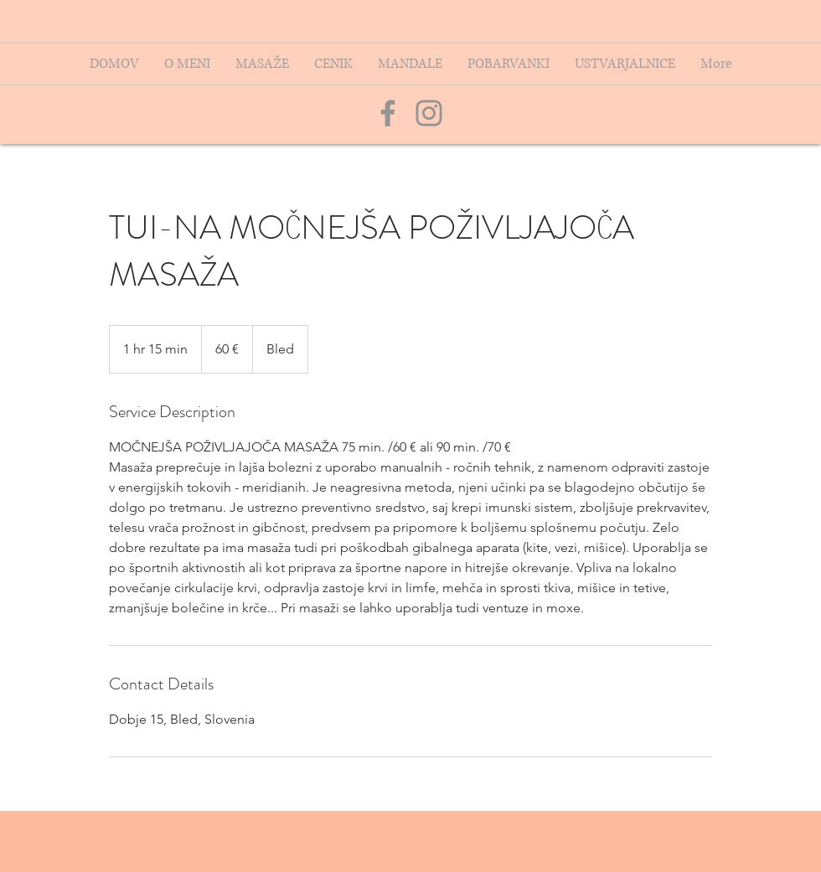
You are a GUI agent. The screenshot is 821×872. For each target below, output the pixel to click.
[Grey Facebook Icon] (387, 113)
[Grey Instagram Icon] (429, 113)
